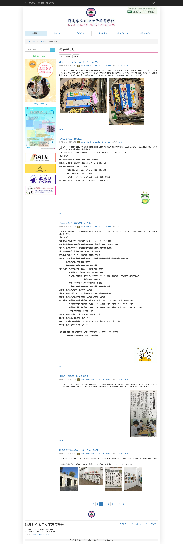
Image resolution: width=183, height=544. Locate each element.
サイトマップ (151, 524)
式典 (120, 142)
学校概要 (42, 41)
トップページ (32, 41)
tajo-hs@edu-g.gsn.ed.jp (42, 534)
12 (61, 441)
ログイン (154, 3)
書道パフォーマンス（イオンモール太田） (79, 62)
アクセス (123, 524)
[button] (36, 33)
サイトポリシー (137, 524)
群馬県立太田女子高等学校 (41, 3)
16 (61, 129)
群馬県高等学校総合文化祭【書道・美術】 (79, 450)
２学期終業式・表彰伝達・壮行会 (75, 223)
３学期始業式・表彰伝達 (70, 139)
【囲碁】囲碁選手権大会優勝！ (74, 376)
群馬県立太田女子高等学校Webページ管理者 (94, 65)
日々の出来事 (123, 65)
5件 (76, 56)
